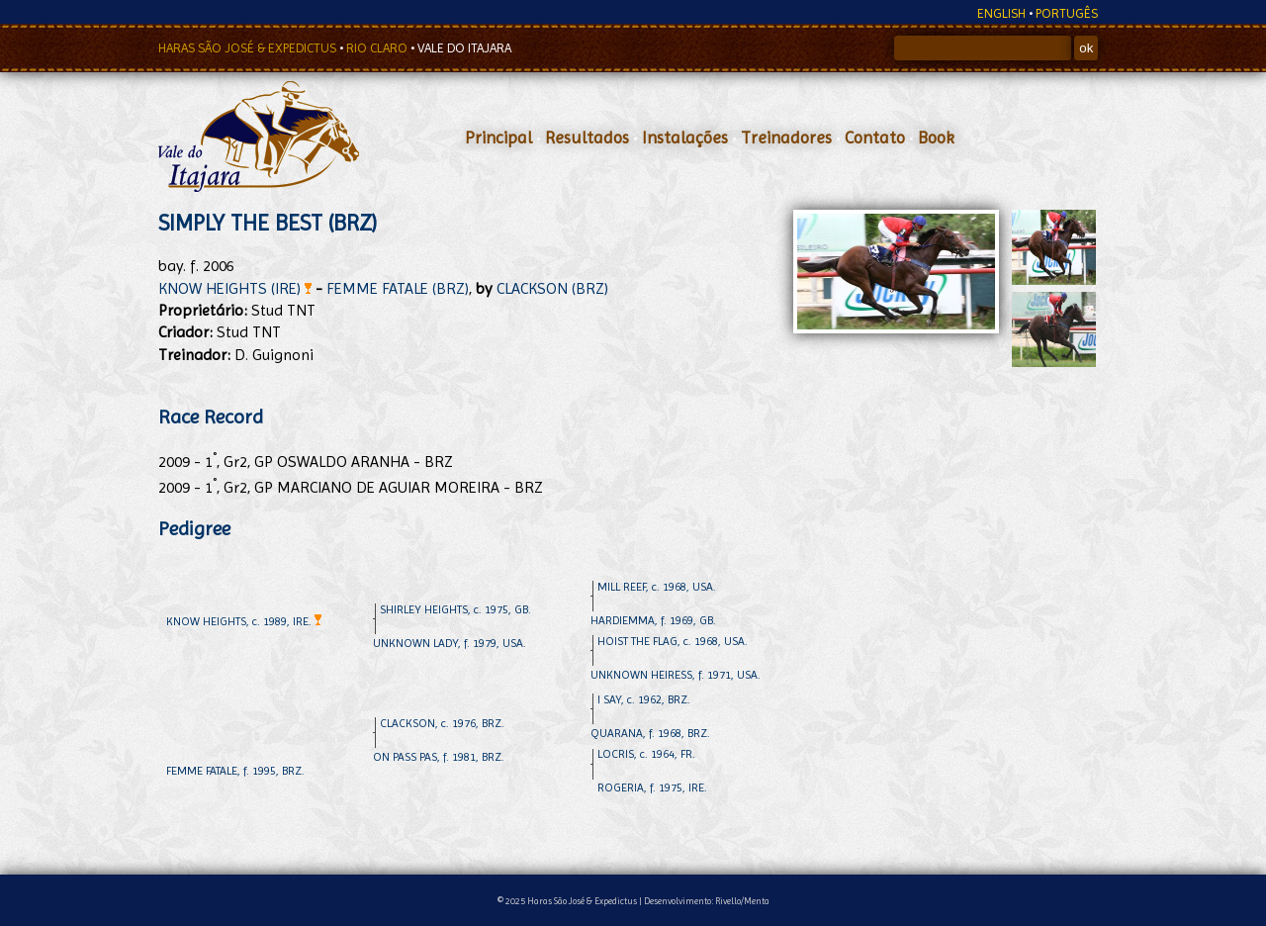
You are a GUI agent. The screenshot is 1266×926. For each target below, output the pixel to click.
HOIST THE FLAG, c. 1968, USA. (672, 641)
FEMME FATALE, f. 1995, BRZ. (235, 771)
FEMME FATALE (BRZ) (397, 288)
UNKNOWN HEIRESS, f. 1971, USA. (675, 675)
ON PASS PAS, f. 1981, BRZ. (438, 757)
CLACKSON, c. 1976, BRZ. (442, 723)
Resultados (587, 137)
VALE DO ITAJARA (464, 48)
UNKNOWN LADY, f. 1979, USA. (449, 643)
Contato (875, 137)
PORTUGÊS (1067, 13)
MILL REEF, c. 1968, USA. (656, 587)
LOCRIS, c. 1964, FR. (646, 754)
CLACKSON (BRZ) (552, 288)
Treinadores (786, 137)
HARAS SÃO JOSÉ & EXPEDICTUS (248, 48)
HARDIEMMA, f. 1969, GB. (653, 620)
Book (936, 137)
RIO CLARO (378, 48)
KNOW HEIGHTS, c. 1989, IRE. (243, 621)
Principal (498, 137)
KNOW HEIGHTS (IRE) (235, 288)
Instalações (685, 137)
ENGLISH (1001, 13)
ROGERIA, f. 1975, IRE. (652, 787)
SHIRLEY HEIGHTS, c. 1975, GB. (455, 609)
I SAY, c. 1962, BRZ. (643, 699)
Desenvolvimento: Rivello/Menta (706, 900)
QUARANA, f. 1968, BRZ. (650, 733)
